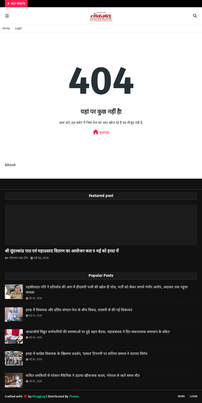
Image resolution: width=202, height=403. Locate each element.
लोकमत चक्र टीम (18, 258)
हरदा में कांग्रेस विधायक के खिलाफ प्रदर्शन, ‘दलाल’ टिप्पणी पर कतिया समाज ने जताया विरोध (86, 354)
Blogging (38, 396)
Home (6, 28)
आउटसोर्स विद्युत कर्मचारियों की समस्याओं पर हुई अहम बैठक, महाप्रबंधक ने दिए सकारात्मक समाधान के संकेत (98, 332)
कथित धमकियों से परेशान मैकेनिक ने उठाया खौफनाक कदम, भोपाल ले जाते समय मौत (83, 375)
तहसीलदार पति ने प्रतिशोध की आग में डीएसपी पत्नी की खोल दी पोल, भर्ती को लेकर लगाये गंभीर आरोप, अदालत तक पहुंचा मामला (107, 290)
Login (18, 28)
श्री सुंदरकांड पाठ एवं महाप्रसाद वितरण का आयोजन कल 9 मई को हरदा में (62, 251)
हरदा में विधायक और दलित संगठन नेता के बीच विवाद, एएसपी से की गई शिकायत (79, 310)
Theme (74, 396)
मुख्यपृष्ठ (101, 132)
